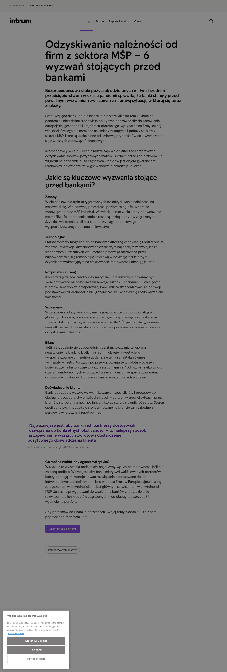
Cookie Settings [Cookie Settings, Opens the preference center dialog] (36, 658)
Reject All (36, 649)
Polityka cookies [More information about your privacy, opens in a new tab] (16, 633)
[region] (36, 640)
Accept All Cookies (36, 641)
